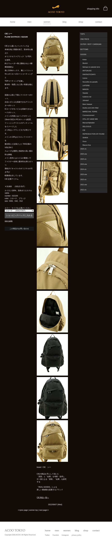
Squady (85, 93)
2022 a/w (83, 184)
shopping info (93, 9)
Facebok (55, 535)
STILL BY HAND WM (90, 119)
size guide (9, 221)
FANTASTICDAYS (89, 74)
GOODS (83, 54)
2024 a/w (83, 164)
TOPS (82, 34)
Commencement (88, 115)
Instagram (65, 535)
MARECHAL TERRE (90, 111)
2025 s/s (83, 159)
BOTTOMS (84, 49)
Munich (85, 63)
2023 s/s (83, 179)
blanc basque (87, 104)
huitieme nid (87, 97)
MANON (86, 89)
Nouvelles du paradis (90, 82)
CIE (84, 130)
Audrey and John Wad (90, 108)
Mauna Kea (87, 145)
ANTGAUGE (87, 70)
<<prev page (23, 510)
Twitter (47, 535)
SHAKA (85, 137)
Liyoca (85, 78)
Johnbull (86, 100)
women (47, 22)
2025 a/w (83, 154)
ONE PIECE (84, 39)
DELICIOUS (87, 126)
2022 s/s (83, 190)
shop (81, 22)
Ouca (84, 141)
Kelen (85, 59)
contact (98, 22)
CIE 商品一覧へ (43, 498)
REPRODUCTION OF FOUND (93, 134)
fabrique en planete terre (91, 67)
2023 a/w (83, 174)
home (12, 22)
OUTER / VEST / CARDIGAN (90, 44)
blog (64, 22)
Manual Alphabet (88, 123)
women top (33, 510)
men (29, 22)
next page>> (44, 510)
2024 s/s (83, 169)
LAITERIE (86, 85)
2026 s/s (83, 149)
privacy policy (76, 535)
